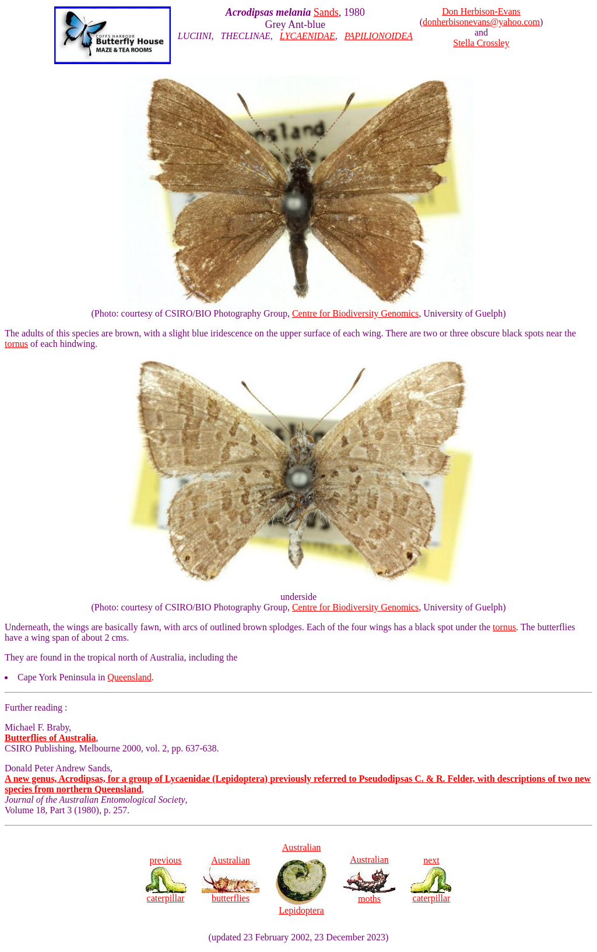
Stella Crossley (481, 43)
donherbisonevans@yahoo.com (481, 22)
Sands (326, 12)
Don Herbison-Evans (481, 11)
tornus (16, 344)
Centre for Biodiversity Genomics (355, 313)
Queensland (129, 677)
